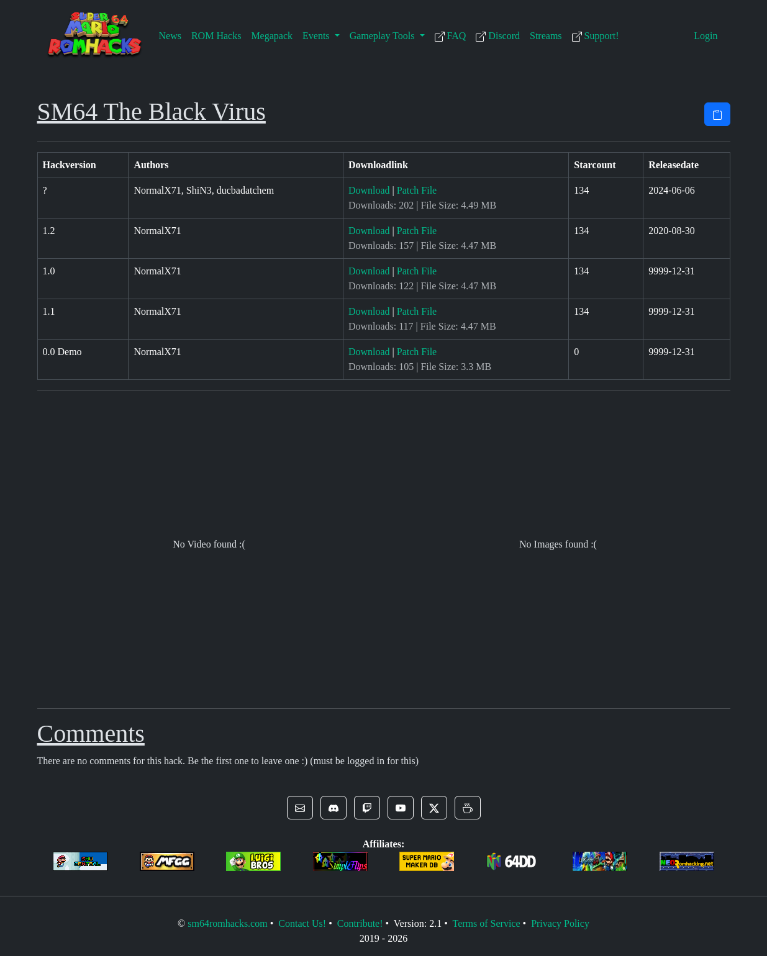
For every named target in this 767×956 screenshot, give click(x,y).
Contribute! (360, 923)
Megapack (272, 35)
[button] (300, 807)
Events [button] (317, 35)
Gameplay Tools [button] (383, 35)
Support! (595, 36)
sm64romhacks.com (227, 923)
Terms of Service (486, 923)
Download (369, 190)
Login (705, 35)
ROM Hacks (216, 35)
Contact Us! (302, 923)
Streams (546, 35)
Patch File (417, 190)
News (170, 35)
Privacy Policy (560, 923)
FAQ (450, 36)
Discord (498, 36)
